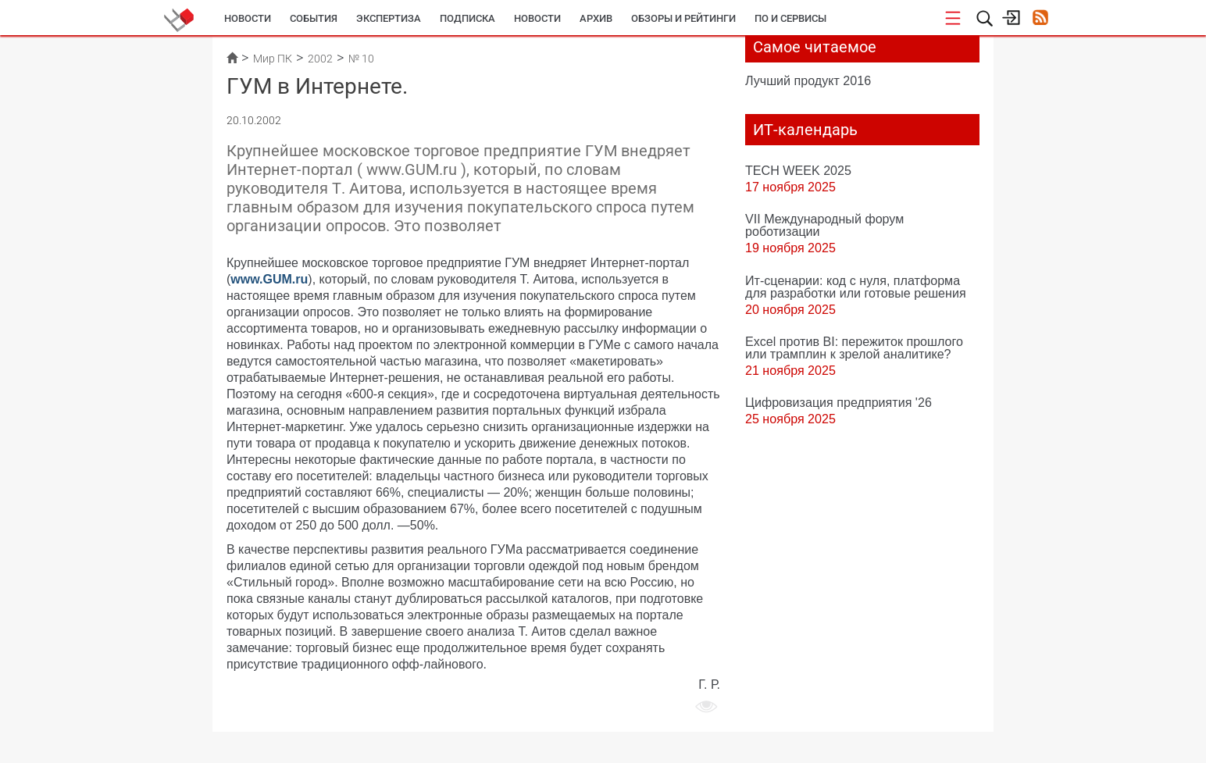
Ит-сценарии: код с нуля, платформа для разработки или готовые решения (855, 286)
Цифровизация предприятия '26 (838, 402)
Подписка (467, 18)
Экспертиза (388, 18)
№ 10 (361, 58)
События (313, 18)
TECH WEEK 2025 (798, 170)
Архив (596, 18)
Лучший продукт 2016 (808, 80)
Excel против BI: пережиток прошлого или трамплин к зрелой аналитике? (854, 347)
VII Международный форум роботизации (824, 225)
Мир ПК (272, 58)
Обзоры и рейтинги (683, 18)
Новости (247, 18)
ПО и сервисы (790, 18)
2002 (320, 58)
